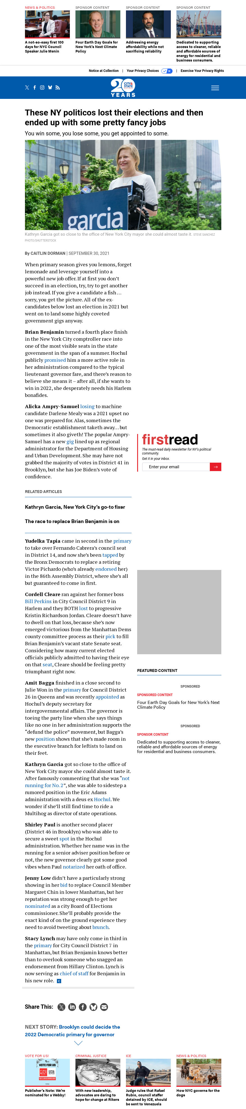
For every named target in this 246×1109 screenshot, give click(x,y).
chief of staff (74, 973)
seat (47, 664)
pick (110, 636)
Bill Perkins (38, 601)
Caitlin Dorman (48, 253)
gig (70, 441)
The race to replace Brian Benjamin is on (72, 520)
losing (87, 406)
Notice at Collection (104, 71)
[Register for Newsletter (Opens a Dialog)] (215, 467)
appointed (107, 696)
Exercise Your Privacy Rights (202, 71)
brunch (101, 927)
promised (55, 359)
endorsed (106, 568)
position (45, 738)
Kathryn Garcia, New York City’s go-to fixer (75, 506)
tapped (110, 554)
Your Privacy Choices (150, 71)
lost (83, 608)
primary (122, 540)
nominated (37, 906)
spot (64, 838)
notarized (74, 866)
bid (63, 884)
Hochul (102, 799)
